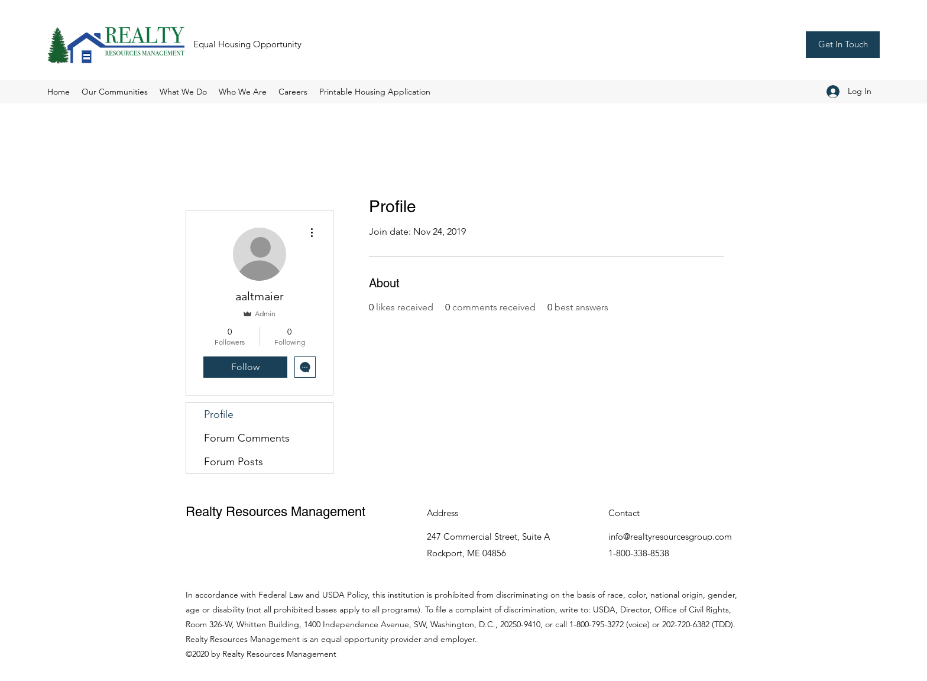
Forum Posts (233, 461)
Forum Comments (247, 438)
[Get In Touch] (843, 44)
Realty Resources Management (275, 511)
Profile (219, 414)
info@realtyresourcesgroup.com (670, 536)
